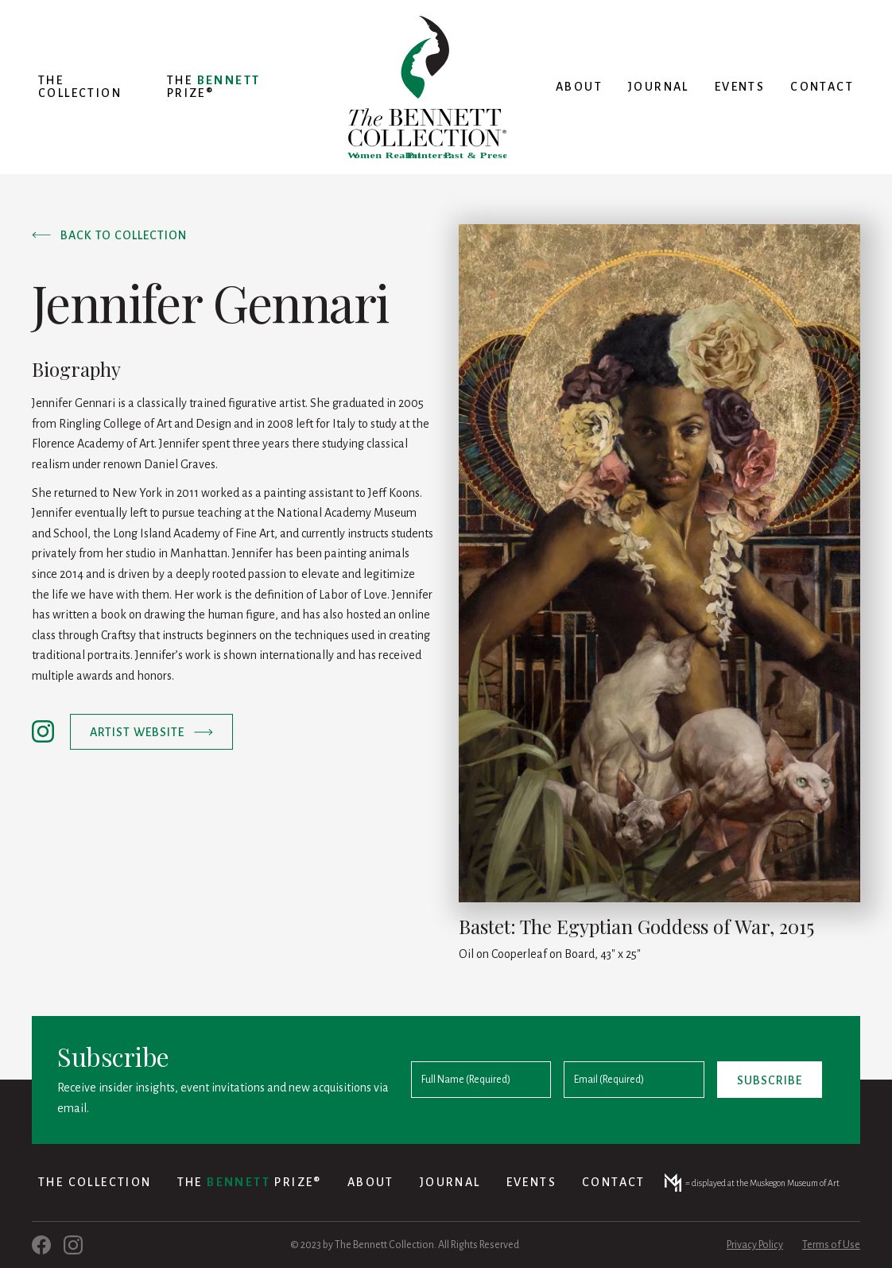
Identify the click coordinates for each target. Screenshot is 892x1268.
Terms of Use (831, 1245)
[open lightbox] (659, 563)
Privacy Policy (755, 1245)
